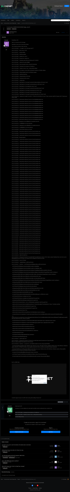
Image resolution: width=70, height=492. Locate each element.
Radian (4, 445)
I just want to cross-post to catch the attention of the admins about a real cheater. (16, 444)
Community (18, 20)
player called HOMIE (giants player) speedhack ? (10, 460)
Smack (58, 466)
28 (10, 415)
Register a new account (19, 431)
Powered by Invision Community (35, 490)
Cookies (40, 488)
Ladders (12, 20)
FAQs (8, 20)
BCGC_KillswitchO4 (6, 456)
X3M (58, 461)
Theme (30, 488)
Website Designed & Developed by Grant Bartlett (35, 482)
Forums (23, 20)
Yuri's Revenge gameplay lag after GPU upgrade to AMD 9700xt (13, 455)
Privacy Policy (35, 488)
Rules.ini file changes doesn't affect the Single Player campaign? (13, 466)
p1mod (4, 451)
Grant (58, 456)
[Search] (56, 20)
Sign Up (66, 5)
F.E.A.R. (4, 467)
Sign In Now (51, 431)
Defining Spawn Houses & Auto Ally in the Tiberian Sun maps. (13, 450)
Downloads (3, 20)
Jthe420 (10, 406)
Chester (15, 31)
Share (57, 32)
